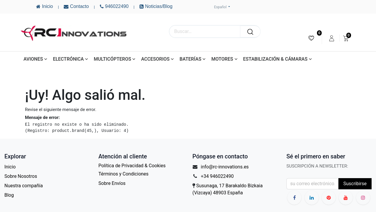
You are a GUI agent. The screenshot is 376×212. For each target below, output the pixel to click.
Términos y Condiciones (123, 174)
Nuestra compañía (23, 185)
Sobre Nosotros (20, 176)
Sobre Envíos (111, 183)
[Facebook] (294, 198)
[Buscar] (250, 31)
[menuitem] (311, 38)
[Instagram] (363, 198)
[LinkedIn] (312, 198)
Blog (9, 195)
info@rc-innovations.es (225, 167)
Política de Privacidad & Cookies (132, 165)
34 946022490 (219, 176)
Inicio (10, 167)
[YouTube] (329, 198)
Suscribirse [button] (355, 183)
